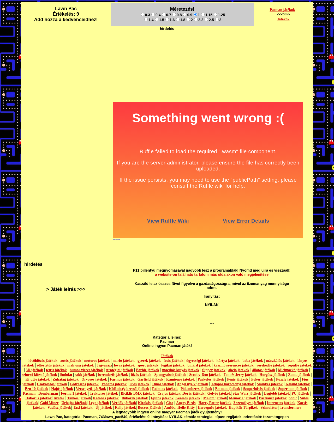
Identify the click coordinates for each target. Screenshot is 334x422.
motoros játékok (97, 361)
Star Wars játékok (247, 393)
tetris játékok (56, 370)
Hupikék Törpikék (243, 407)
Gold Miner (49, 403)
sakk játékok (85, 375)
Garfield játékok (150, 379)
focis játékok (173, 361)
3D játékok (34, 370)
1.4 (148, 20)
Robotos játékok (165, 389)
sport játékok (148, 365)
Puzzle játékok (287, 379)
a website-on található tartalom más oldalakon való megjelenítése (212, 274)
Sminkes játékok (270, 384)
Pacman (29, 393)
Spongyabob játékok (170, 375)
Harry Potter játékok (215, 403)
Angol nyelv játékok (192, 384)
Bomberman (48, 393)
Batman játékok (227, 389)
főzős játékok (141, 375)
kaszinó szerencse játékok (234, 365)
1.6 (170, 20)
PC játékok (300, 393)
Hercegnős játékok (212, 407)
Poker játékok (262, 379)
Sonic (293, 398)
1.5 (159, 20)
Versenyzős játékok (91, 389)
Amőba (170, 407)
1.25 (219, 15)
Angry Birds (185, 403)
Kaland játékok (297, 384)
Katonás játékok (105, 398)
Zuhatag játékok (66, 379)
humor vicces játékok (86, 370)
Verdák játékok (124, 403)
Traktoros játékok (104, 393)
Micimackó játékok (293, 370)
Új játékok (104, 407)
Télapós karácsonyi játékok (232, 384)
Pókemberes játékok (196, 389)
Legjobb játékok (277, 393)
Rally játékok (125, 407)
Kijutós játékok (38, 379)
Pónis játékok (237, 379)
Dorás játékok (193, 393)
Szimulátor (269, 407)
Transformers (290, 407)
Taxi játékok (83, 407)
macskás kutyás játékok (180, 370)
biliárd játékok (199, 365)
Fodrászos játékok (84, 384)
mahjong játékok (80, 365)
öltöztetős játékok (50, 365)
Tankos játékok (79, 398)
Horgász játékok (272, 375)
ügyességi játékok (200, 361)
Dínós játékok (163, 384)
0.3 (145, 15)
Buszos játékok (149, 407)
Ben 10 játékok (36, 389)
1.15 (206, 15)
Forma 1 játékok (74, 393)
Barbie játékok (147, 370)
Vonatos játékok (114, 384)
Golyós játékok (219, 393)
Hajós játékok (62, 389)
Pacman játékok (282, 10)
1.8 (180, 20)
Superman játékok (292, 389)
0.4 (155, 15)
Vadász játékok (59, 407)
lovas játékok (124, 365)
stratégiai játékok (119, 370)
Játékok (283, 19)
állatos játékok (263, 370)
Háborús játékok (38, 398)
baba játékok (252, 361)
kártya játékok (228, 361)
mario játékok (123, 361)
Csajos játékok (168, 393)
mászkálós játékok (280, 361)
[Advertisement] (167, 44)
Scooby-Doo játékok (204, 375)
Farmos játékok (122, 379)
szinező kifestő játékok (39, 375)
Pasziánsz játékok (273, 398)
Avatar (58, 398)
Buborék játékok (135, 398)
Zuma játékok (299, 375)
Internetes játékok (281, 403)
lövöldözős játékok (42, 361)
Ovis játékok (140, 384)
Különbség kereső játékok (129, 389)
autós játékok (70, 361)
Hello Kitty (186, 407)
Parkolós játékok (211, 379)
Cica (169, 403)
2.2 (198, 20)
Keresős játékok (187, 398)
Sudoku (66, 375)
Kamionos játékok (180, 379)
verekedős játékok (271, 365)
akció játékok (238, 370)
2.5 (209, 20)
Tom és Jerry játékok (240, 375)
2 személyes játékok (248, 403)
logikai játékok (172, 365)
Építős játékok (162, 398)
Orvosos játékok (94, 379)
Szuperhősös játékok (259, 389)
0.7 (166, 15)
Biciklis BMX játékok (137, 393)
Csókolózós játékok (52, 384)
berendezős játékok (113, 375)
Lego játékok (99, 403)
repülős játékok (300, 365)
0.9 (187, 15)
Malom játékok (215, 398)
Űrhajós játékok (74, 403)
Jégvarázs (104, 365)
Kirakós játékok (150, 403)
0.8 (177, 15)
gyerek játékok (149, 361)
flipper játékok (213, 370)
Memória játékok (242, 398)
